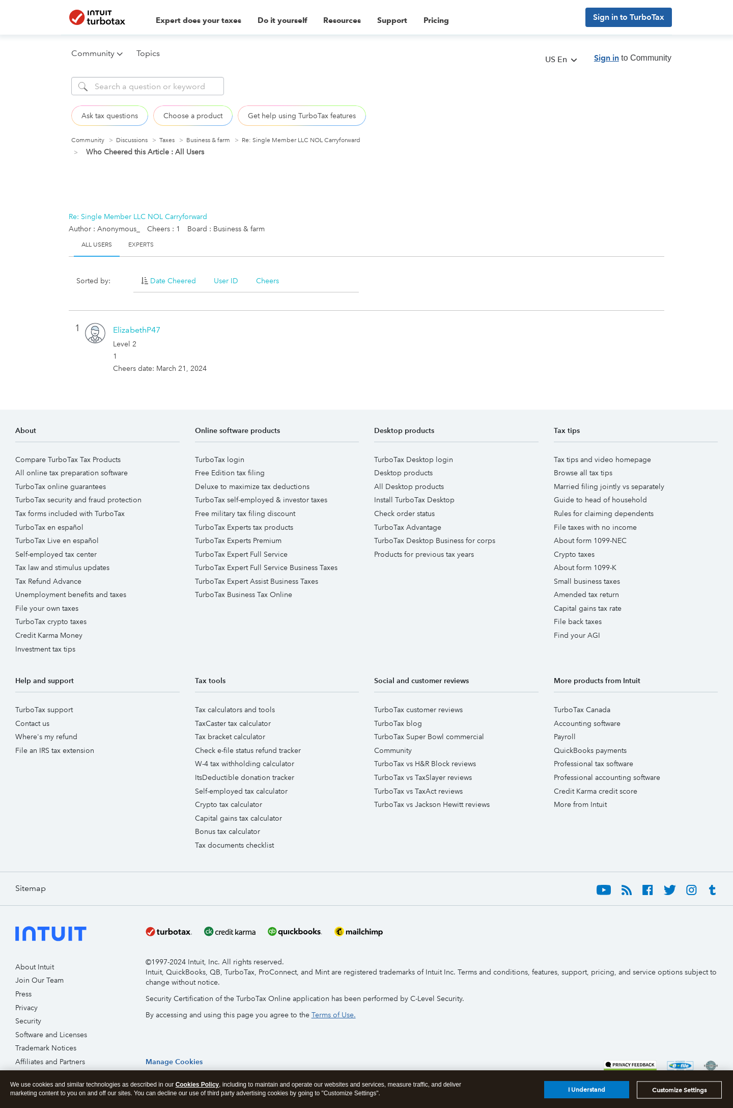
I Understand (586, 1092)
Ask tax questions (109, 115)
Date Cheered (173, 280)
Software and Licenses (51, 1034)
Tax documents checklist (234, 845)
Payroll (565, 736)
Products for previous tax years (424, 554)
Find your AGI (577, 635)
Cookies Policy (197, 1087)
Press (23, 993)
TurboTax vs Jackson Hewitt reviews (432, 804)
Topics (148, 53)
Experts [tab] (141, 245)
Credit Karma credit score (595, 791)
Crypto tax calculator (228, 804)
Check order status (404, 513)
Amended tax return (586, 594)
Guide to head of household (600, 499)
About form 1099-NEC (590, 540)
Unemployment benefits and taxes (70, 594)
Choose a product (192, 115)
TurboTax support (44, 709)
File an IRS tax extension (54, 750)
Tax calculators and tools (235, 709)
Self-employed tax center (56, 554)
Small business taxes (587, 581)
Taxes (167, 140)
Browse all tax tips (583, 472)
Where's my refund (46, 736)
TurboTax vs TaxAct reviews (418, 791)
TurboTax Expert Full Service (241, 554)
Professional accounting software (607, 777)
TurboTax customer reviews (418, 709)
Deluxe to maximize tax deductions (252, 486)
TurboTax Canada (582, 709)
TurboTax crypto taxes (51, 621)
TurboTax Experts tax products (244, 527)
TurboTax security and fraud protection (78, 499)
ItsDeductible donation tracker (244, 777)
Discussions (132, 140)
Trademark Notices (45, 1047)
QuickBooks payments (590, 750)
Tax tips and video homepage (602, 459)
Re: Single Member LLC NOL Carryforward (138, 216)
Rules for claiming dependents (604, 513)
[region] (174, 1062)
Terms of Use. (334, 1014)
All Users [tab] (96, 245)
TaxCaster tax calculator (233, 723)
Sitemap (30, 888)
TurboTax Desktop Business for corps (434, 540)
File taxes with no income (595, 527)
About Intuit (34, 966)
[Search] (147, 86)
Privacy (26, 1007)
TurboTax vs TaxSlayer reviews (423, 777)
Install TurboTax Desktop (414, 499)
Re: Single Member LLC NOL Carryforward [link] (301, 140)
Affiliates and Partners (50, 1061)
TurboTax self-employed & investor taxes (261, 499)
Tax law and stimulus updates (62, 567)
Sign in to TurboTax (628, 17)
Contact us (32, 723)
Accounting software (587, 723)
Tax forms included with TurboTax (70, 513)
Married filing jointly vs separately (609, 486)
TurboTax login (219, 459)
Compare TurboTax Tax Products (68, 459)
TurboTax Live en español (57, 540)
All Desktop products (409, 486)
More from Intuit (580, 804)
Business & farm (208, 140)
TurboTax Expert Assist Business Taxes (256, 581)
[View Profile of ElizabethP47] (136, 330)
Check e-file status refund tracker (248, 750)
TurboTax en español (49, 527)
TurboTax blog (398, 723)
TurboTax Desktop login (413, 459)
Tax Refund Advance (48, 581)
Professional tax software (593, 763)
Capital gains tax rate (588, 608)
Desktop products (403, 472)
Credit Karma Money (48, 635)
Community (87, 140)
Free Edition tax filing (230, 472)
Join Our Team (39, 980)
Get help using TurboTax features (302, 115)
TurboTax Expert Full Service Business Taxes (266, 567)
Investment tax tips (45, 649)
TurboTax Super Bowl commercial (429, 736)
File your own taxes (46, 608)
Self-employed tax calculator (241, 791)
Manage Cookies (174, 1061)
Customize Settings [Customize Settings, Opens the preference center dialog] (679, 1092)
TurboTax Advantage (407, 527)
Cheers (267, 280)
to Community (632, 58)
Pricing (436, 20)
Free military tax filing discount (245, 513)
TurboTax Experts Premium (238, 540)
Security (28, 1020)
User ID (226, 280)
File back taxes (578, 621)
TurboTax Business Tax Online (243, 594)
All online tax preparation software (71, 472)
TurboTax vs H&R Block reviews (425, 763)
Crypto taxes (574, 554)
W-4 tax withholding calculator (244, 763)
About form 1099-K (585, 567)
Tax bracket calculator (230, 736)
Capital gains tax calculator (238, 818)
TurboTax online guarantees (60, 486)
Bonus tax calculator (227, 831)
